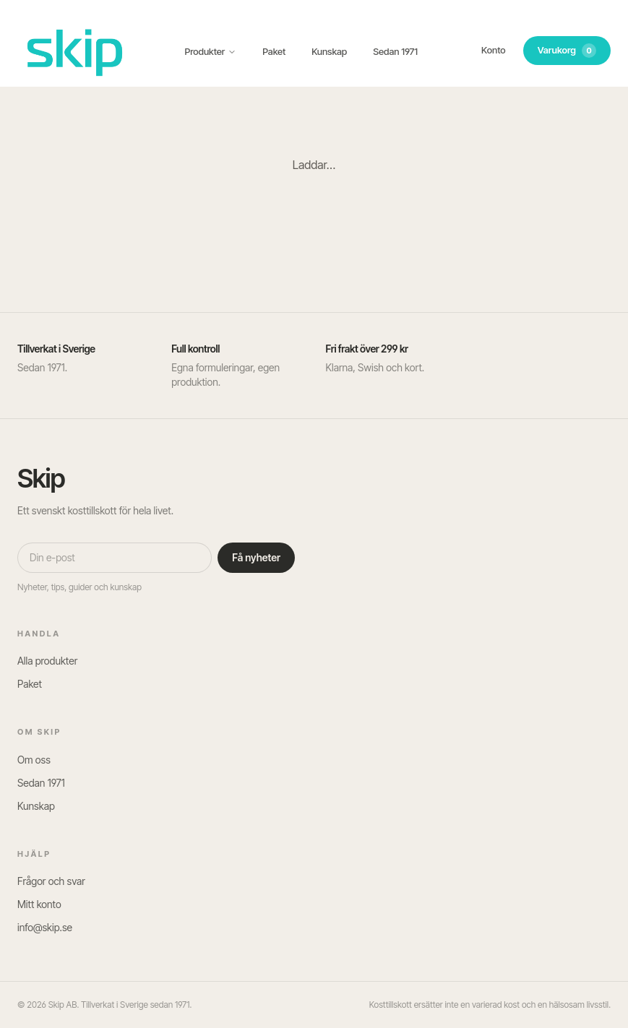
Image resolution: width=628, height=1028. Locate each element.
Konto (493, 50)
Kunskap (329, 51)
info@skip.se (44, 927)
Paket (273, 51)
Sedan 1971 (395, 51)
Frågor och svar (51, 881)
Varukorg (567, 50)
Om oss (34, 759)
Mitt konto (39, 904)
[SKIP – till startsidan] (75, 50)
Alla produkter (47, 661)
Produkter (211, 51)
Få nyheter (256, 557)
